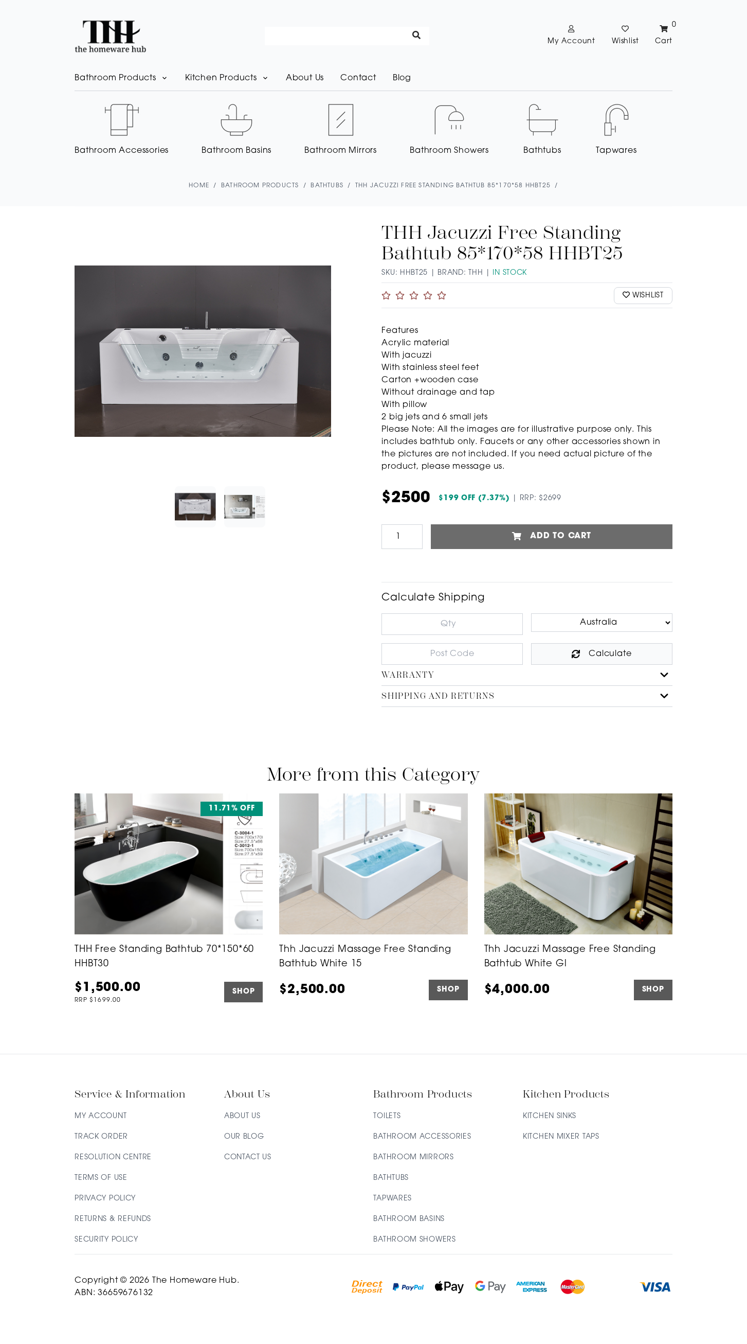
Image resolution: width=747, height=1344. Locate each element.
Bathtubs (391, 1178)
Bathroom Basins (409, 1219)
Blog (402, 78)
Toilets (386, 1116)
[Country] (601, 622)
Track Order (101, 1137)
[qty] (452, 624)
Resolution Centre (113, 1157)
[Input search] (347, 36)
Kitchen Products (227, 78)
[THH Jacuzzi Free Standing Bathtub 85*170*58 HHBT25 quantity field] (402, 536)
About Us (305, 78)
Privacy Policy (105, 1198)
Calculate (601, 654)
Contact (358, 78)
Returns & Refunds (113, 1219)
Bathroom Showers (414, 1240)
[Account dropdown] (571, 36)
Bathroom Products (122, 78)
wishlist (643, 295)
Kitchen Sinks (549, 1116)
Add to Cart (551, 537)
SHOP (243, 992)
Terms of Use (101, 1178)
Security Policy (106, 1240)
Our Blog (244, 1137)
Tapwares (392, 1198)
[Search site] (416, 36)
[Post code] (452, 654)
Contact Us (247, 1157)
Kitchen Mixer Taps (561, 1137)
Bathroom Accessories (422, 1137)
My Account (100, 1116)
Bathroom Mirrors (413, 1157)
